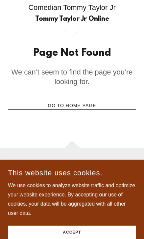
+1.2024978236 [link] (72, 179)
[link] (72, 19)
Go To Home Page (72, 105)
